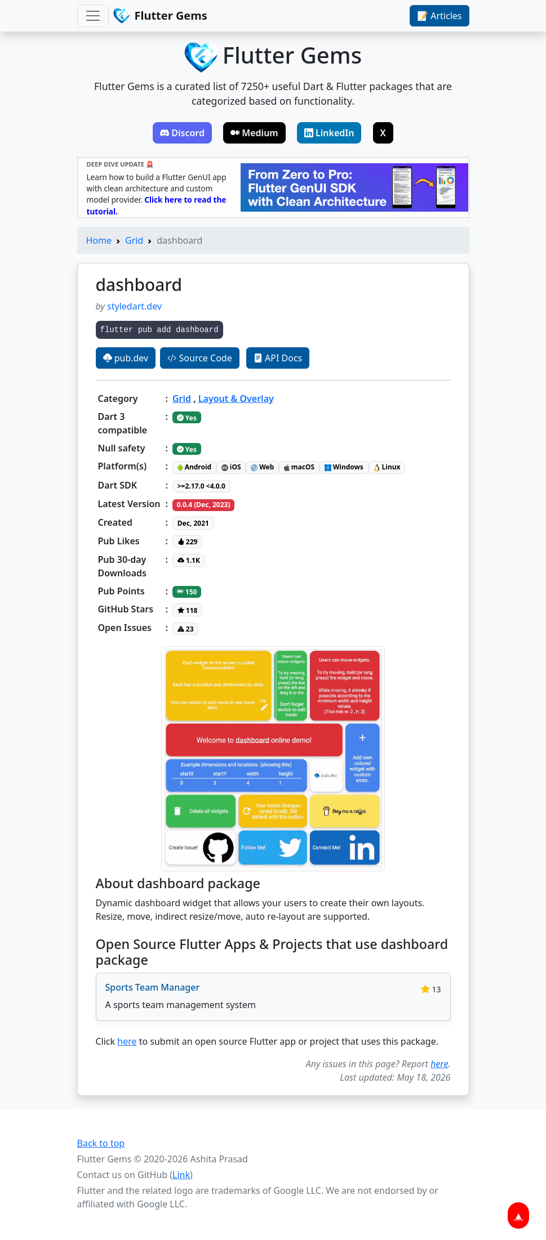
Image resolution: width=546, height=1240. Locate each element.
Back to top (101, 1143)
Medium (254, 133)
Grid (134, 240)
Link (181, 1175)
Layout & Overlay (236, 398)
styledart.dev (134, 306)
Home (99, 240)
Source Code (199, 358)
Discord (182, 133)
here (126, 1041)
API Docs (278, 358)
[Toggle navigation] (93, 16)
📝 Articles (439, 16)
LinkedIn (329, 133)
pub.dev (126, 358)
